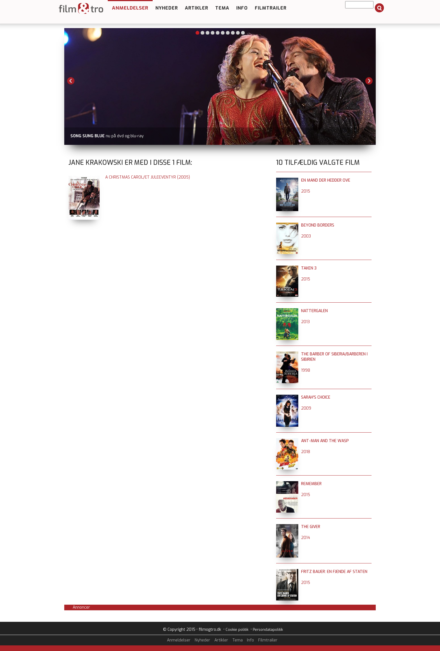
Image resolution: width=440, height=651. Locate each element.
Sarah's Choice (315, 397)
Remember (311, 483)
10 (243, 33)
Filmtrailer (271, 8)
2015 (305, 191)
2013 (305, 322)
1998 (305, 370)
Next (369, 81)
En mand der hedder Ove (325, 180)
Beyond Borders (317, 225)
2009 (306, 408)
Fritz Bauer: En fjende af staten (334, 571)
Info (242, 8)
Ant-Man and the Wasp (325, 441)
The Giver (310, 526)
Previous (71, 81)
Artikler (196, 8)
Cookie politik (237, 629)
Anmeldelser (130, 8)
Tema (222, 8)
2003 (306, 236)
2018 (305, 451)
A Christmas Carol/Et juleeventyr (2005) (147, 177)
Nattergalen (314, 311)
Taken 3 (309, 268)
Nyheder (166, 8)
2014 (305, 537)
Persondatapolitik (268, 629)
